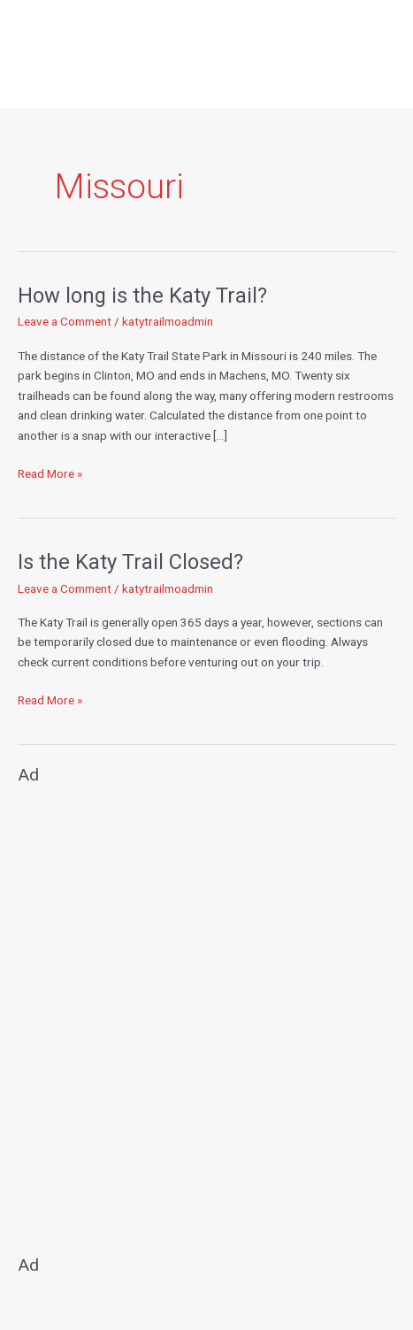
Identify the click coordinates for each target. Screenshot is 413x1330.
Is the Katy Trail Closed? (130, 562)
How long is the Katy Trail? (142, 295)
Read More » (50, 472)
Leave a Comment (64, 321)
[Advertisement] (206, 1012)
